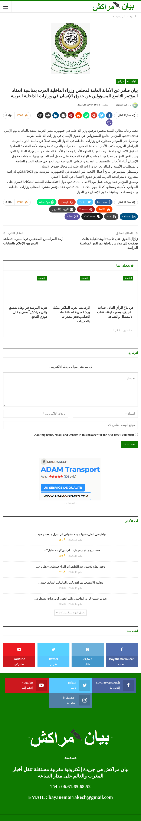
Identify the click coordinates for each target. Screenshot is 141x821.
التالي (116, 330)
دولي (120, 81)
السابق (127, 330)
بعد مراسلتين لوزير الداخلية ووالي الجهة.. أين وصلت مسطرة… (70, 598)
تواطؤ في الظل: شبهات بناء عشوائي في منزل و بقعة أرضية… (70, 534)
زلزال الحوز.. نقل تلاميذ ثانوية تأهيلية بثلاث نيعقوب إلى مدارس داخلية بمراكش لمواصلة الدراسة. (109, 243)
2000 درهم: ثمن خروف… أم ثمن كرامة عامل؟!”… (70, 550)
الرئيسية (131, 81)
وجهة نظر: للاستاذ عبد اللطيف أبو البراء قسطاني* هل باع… (70, 566)
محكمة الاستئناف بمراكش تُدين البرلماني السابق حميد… (70, 582)
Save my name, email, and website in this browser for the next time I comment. (84, 435)
